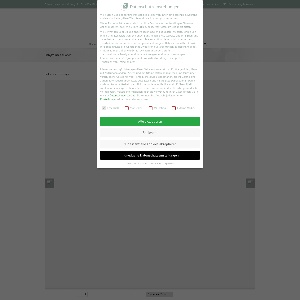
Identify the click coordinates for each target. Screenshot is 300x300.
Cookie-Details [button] (133, 163)
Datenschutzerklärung (122, 95)
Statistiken (134, 108)
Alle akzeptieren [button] (150, 121)
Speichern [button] (150, 132)
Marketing (157, 108)
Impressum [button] (169, 163)
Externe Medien (184, 108)
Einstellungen (108, 99)
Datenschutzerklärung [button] (152, 163)
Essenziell (110, 108)
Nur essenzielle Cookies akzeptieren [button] (150, 144)
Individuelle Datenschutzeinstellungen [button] (150, 155)
